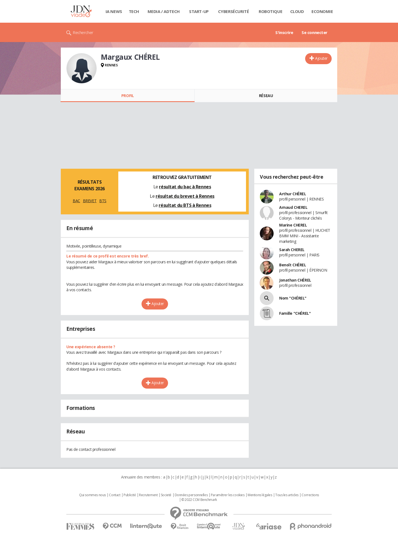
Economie (322, 11)
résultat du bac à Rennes (185, 187)
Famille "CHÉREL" (295, 313)
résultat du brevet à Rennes (185, 196)
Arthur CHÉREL (292, 193)
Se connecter (315, 32)
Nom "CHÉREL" (293, 298)
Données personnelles (191, 495)
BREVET (89, 200)
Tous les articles (286, 495)
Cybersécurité (233, 11)
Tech (134, 11)
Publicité (130, 495)
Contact (114, 495)
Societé (166, 495)
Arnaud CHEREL (293, 207)
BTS (102, 200)
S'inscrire (284, 32)
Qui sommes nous (92, 495)
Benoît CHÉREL (292, 264)
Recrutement (148, 495)
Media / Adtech (164, 11)
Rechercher (83, 32)
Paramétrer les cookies (228, 495)
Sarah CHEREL (292, 249)
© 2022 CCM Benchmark (199, 500)
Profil (127, 95)
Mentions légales (260, 495)
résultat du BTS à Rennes (185, 205)
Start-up (199, 11)
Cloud (297, 11)
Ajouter (321, 58)
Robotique (270, 11)
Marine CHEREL (293, 225)
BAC (76, 200)
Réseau (266, 95)
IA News (114, 11)
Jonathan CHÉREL (295, 280)
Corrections (310, 495)
